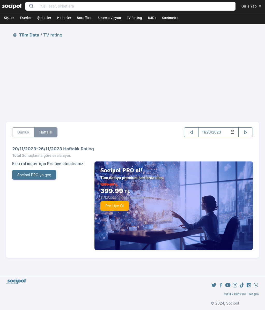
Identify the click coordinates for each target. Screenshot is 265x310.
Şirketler (44, 18)
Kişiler (9, 18)
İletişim (253, 294)
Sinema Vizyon (109, 18)
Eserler (26, 18)
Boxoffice (84, 18)
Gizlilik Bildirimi (235, 294)
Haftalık (45, 132)
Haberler (64, 18)
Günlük (23, 132)
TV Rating (134, 18)
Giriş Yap (251, 6)
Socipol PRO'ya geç (34, 175)
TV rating (52, 35)
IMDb (152, 18)
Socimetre (170, 18)
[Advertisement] (132, 79)
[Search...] (136, 6)
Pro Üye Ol (114, 206)
